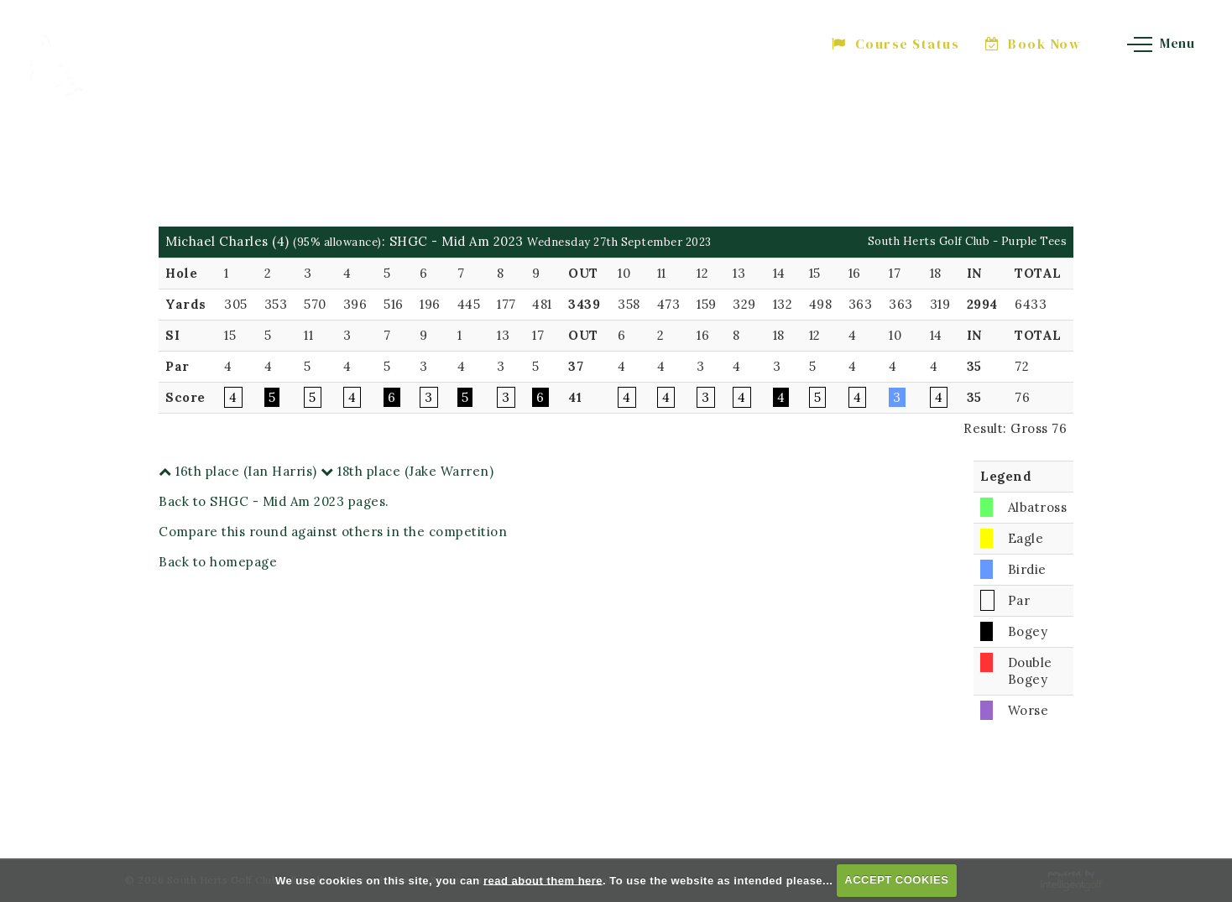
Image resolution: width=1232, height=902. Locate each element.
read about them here (543, 879)
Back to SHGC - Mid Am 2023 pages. (274, 501)
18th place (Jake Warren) (407, 471)
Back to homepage (218, 562)
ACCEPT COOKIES (896, 879)
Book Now (1033, 43)
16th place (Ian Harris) (238, 471)
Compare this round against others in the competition (333, 532)
